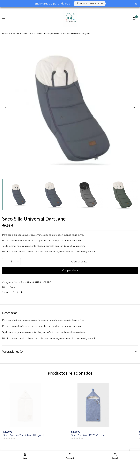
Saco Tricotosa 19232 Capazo (88, 435)
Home (5, 34)
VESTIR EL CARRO (32, 34)
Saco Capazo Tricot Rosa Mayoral (23, 435)
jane (12, 287)
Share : (5, 292)
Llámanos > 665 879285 (89, 3)
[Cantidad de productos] (11, 261)
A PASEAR (15, 34)
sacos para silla (51, 34)
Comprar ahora (70, 270)
